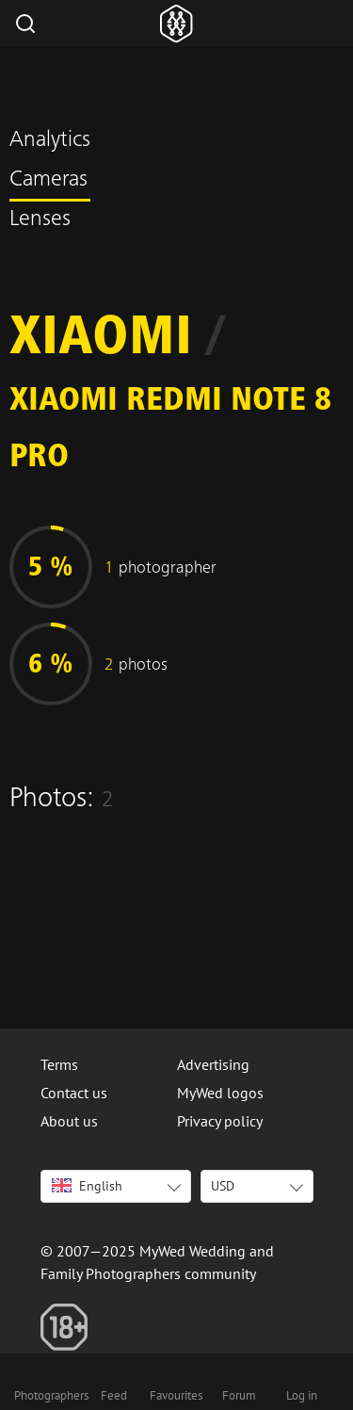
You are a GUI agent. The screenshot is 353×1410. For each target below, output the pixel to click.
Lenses (40, 220)
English (87, 1185)
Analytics (49, 141)
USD (222, 1185)
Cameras (48, 181)
